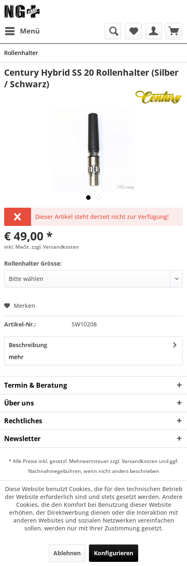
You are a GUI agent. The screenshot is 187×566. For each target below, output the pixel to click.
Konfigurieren (113, 553)
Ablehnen (67, 553)
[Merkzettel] (133, 31)
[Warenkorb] (173, 31)
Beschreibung (28, 345)
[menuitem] (22, 31)
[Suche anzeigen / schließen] (113, 31)
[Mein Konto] (153, 31)
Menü (22, 30)
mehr (16, 357)
